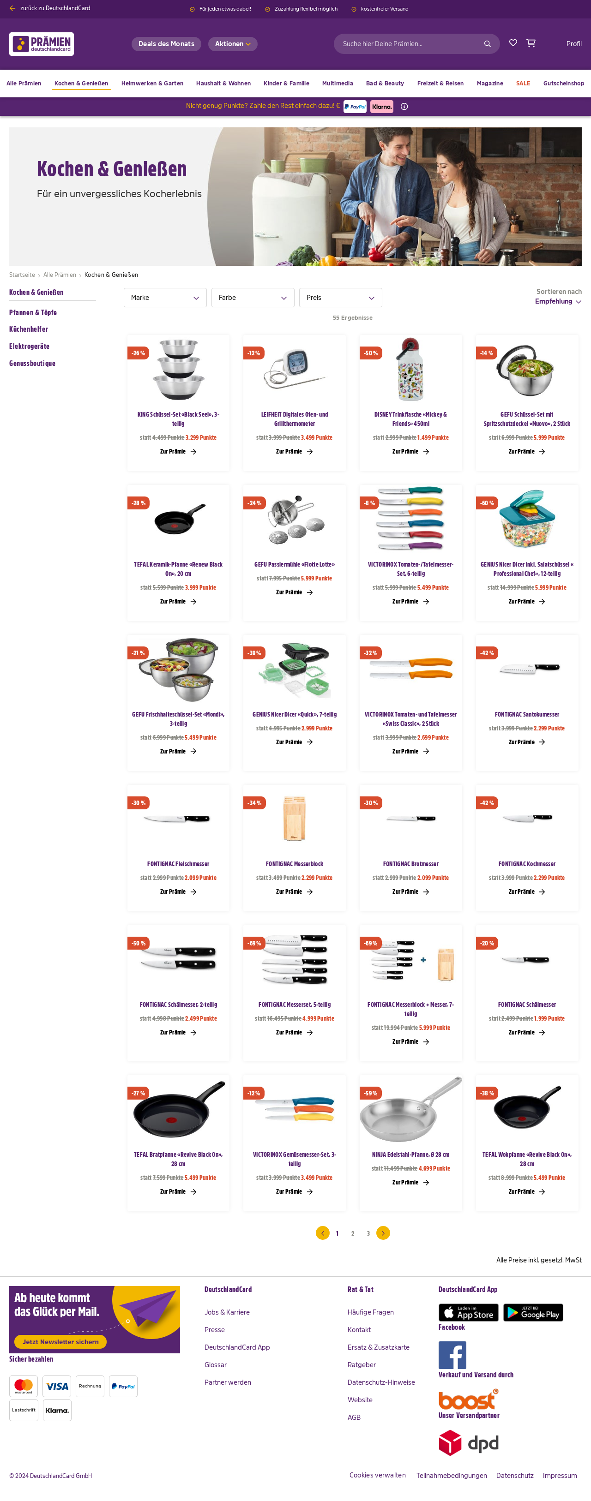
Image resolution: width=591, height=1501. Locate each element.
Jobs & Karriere (227, 1312)
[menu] (295, 83)
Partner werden (228, 1382)
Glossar (216, 1365)
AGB (354, 1417)
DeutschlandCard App (237, 1347)
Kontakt (359, 1330)
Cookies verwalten (378, 1475)
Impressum (560, 1475)
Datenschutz (515, 1475)
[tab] (165, 297)
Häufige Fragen (371, 1312)
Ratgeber (362, 1365)
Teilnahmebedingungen (451, 1475)
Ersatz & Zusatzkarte (379, 1347)
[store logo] (56, 44)
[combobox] (417, 44)
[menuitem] (81, 84)
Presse (215, 1330)
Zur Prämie (178, 451)
